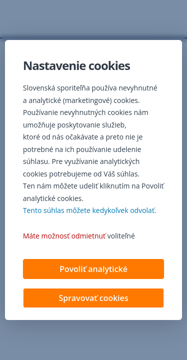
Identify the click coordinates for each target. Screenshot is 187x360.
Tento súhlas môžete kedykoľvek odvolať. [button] (89, 210)
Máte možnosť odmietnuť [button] (64, 235)
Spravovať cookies (94, 298)
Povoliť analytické (93, 269)
